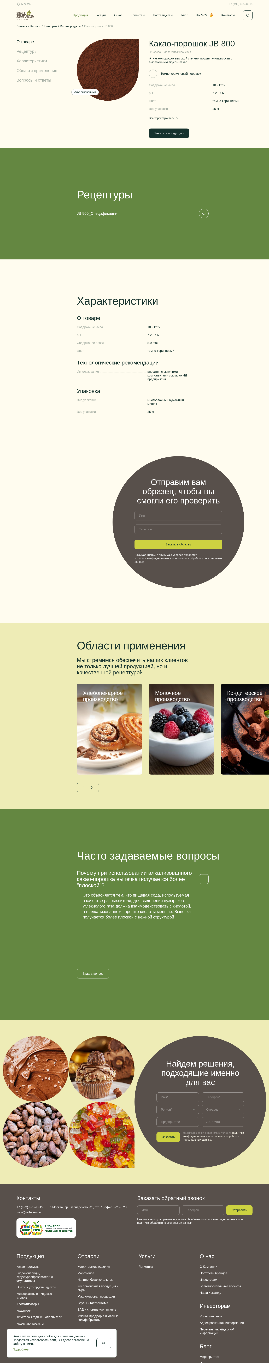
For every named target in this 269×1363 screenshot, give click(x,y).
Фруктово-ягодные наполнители (39, 1276)
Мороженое (86, 1232)
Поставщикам (163, 15)
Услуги (101, 15)
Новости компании (213, 1335)
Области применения (36, 70)
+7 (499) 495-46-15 (241, 4)
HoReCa (204, 15)
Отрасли (89, 1215)
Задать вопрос (93, 933)
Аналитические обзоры (216, 1329)
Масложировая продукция (96, 1255)
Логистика (146, 1226)
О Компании (208, 1226)
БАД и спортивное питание (97, 1268)
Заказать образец (178, 544)
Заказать (168, 1096)
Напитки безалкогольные (95, 1239)
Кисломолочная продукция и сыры (98, 1247)
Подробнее (20, 1349)
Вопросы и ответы (33, 80)
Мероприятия (209, 1316)
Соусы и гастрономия (93, 1262)
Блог (184, 15)
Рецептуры (26, 51)
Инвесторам (208, 1239)
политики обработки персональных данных (164, 1182)
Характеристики (31, 61)
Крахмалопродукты (30, 1283)
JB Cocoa (155, 52)
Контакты (228, 15)
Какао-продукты (27, 1226)
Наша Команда (210, 1252)
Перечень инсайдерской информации (217, 1290)
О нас (118, 15)
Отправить (239, 1169)
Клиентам (138, 15)
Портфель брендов (213, 1232)
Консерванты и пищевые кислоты (34, 1254)
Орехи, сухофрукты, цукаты (36, 1246)
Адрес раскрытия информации (222, 1282)
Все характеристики (163, 118)
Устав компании (211, 1275)
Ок (103, 1343)
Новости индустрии (213, 1322)
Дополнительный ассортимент (38, 1289)
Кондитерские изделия (94, 1226)
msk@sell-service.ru (30, 1171)
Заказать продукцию (169, 133)
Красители (24, 1269)
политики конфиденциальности (154, 558)
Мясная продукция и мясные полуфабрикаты (98, 1277)
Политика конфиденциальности (159, 1354)
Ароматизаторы (27, 1263)
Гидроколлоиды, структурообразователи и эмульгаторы (34, 1236)
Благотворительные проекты (220, 1245)
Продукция (80, 15)
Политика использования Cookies (221, 1354)
